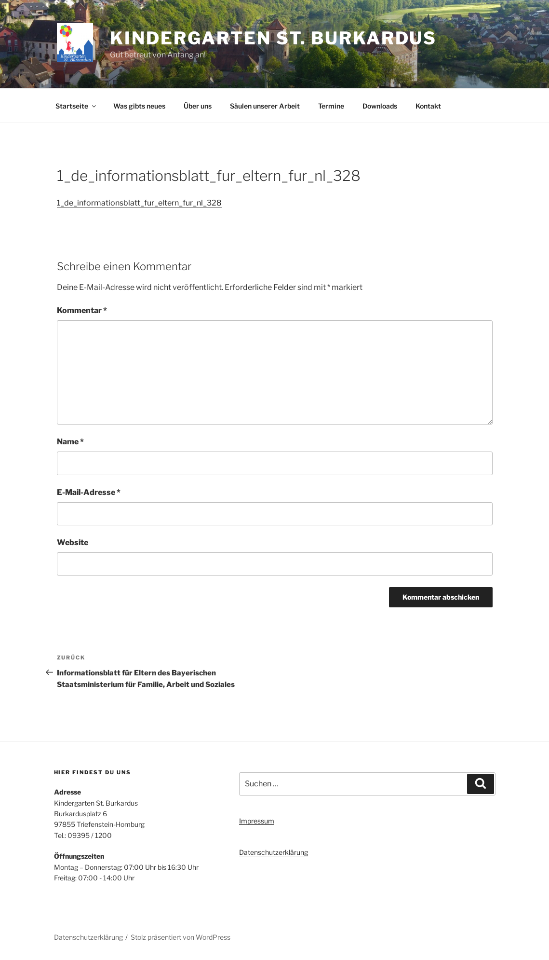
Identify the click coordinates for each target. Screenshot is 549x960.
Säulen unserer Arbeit (265, 106)
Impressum (256, 821)
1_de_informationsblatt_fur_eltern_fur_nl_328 (139, 202)
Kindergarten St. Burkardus (273, 38)
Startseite (76, 106)
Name (70, 441)
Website (72, 542)
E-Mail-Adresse (89, 492)
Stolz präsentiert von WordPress (180, 937)
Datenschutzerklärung (273, 852)
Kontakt (428, 106)
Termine (331, 106)
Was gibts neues (139, 106)
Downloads (379, 106)
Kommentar (82, 310)
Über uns (198, 106)
